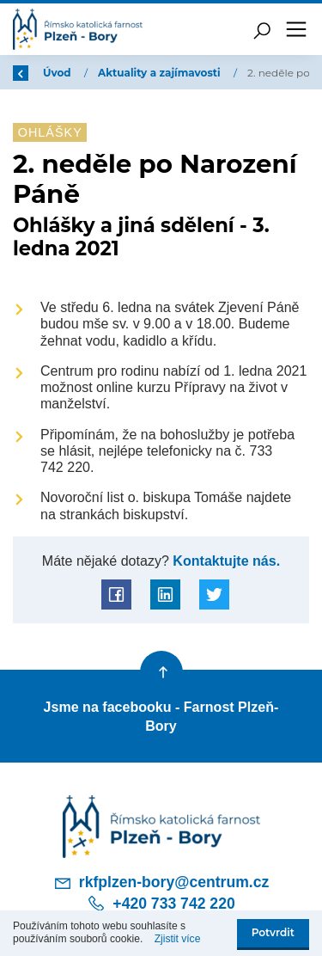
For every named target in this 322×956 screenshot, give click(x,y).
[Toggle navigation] (296, 29)
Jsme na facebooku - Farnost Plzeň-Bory (161, 716)
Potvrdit (273, 932)
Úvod (58, 72)
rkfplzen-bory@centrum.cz (161, 882)
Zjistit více (178, 939)
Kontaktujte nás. (224, 560)
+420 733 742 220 (160, 903)
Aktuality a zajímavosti (160, 72)
